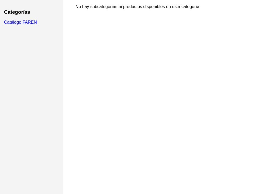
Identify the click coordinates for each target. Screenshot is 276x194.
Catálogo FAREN (20, 22)
